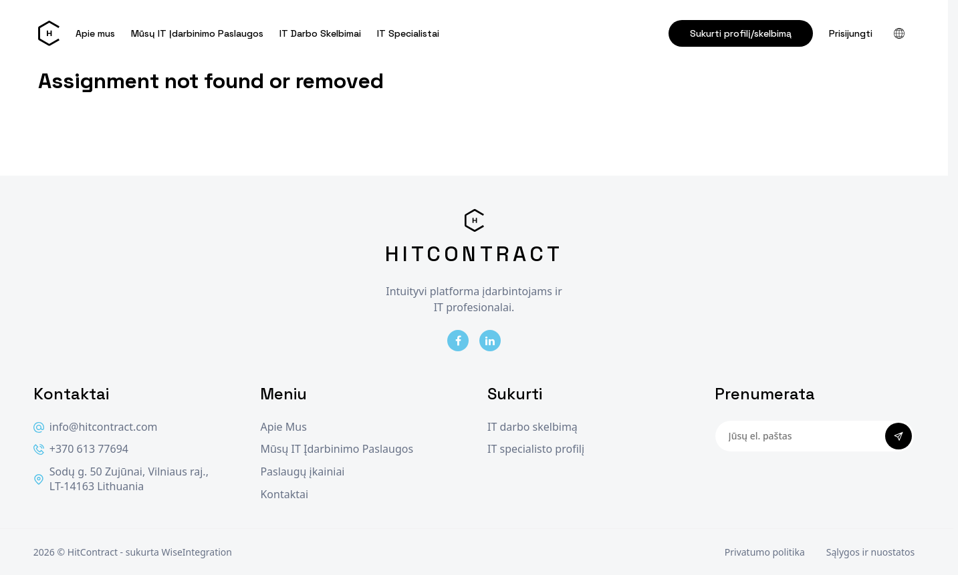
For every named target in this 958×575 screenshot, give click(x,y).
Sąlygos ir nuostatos (870, 552)
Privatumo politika (765, 552)
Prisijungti (850, 33)
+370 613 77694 (80, 449)
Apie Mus (283, 427)
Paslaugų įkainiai (302, 472)
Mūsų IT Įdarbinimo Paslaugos (197, 33)
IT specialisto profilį (535, 449)
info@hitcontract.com (95, 427)
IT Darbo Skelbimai (320, 33)
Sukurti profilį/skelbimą (741, 33)
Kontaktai (284, 495)
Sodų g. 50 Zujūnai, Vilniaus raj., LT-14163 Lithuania (121, 479)
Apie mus (95, 33)
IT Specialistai (408, 33)
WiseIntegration (197, 552)
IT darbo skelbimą (532, 427)
